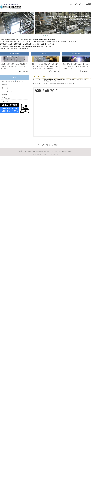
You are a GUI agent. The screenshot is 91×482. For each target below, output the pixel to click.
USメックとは (6, 98)
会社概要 (88, 4)
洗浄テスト (5, 88)
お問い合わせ (79, 4)
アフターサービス (7, 91)
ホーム (70, 4)
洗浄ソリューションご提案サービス (55, 83)
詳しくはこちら (23, 71)
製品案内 (4, 84)
